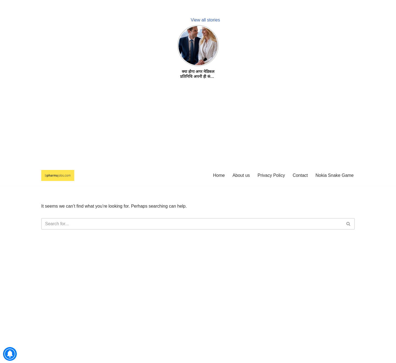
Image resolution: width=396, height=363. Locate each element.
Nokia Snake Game (334, 175)
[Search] (191, 224)
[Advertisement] (165, 126)
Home (219, 175)
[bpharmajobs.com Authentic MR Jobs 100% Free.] (57, 175)
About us (241, 175)
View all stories (205, 20)
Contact (300, 175)
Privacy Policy (271, 175)
